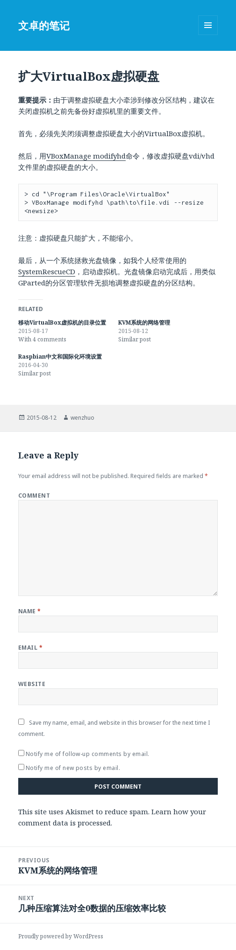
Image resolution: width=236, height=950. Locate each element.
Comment (34, 495)
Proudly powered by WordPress (60, 936)
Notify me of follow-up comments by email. (88, 754)
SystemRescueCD (46, 271)
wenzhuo (82, 418)
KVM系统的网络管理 (144, 322)
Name (29, 611)
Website (31, 684)
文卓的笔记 (44, 25)
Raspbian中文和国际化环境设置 (60, 357)
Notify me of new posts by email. (73, 768)
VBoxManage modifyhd (86, 155)
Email (30, 648)
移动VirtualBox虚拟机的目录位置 (62, 322)
